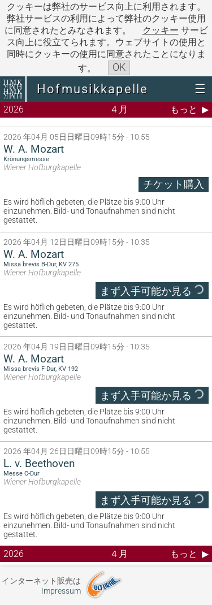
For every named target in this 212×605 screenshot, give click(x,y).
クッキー (160, 30)
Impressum (61, 591)
